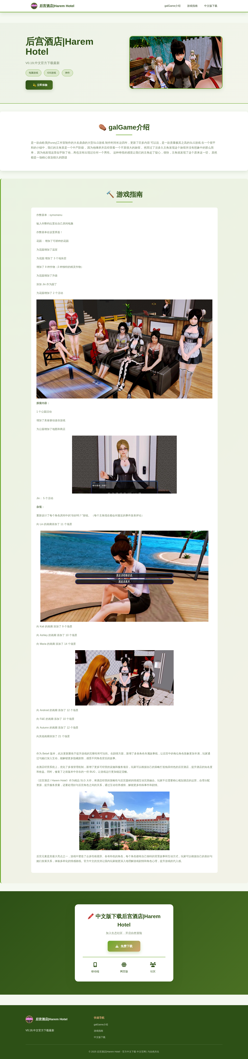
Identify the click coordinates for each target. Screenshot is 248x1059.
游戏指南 (192, 5)
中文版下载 (210, 5)
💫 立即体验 (40, 85)
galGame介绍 (173, 5)
